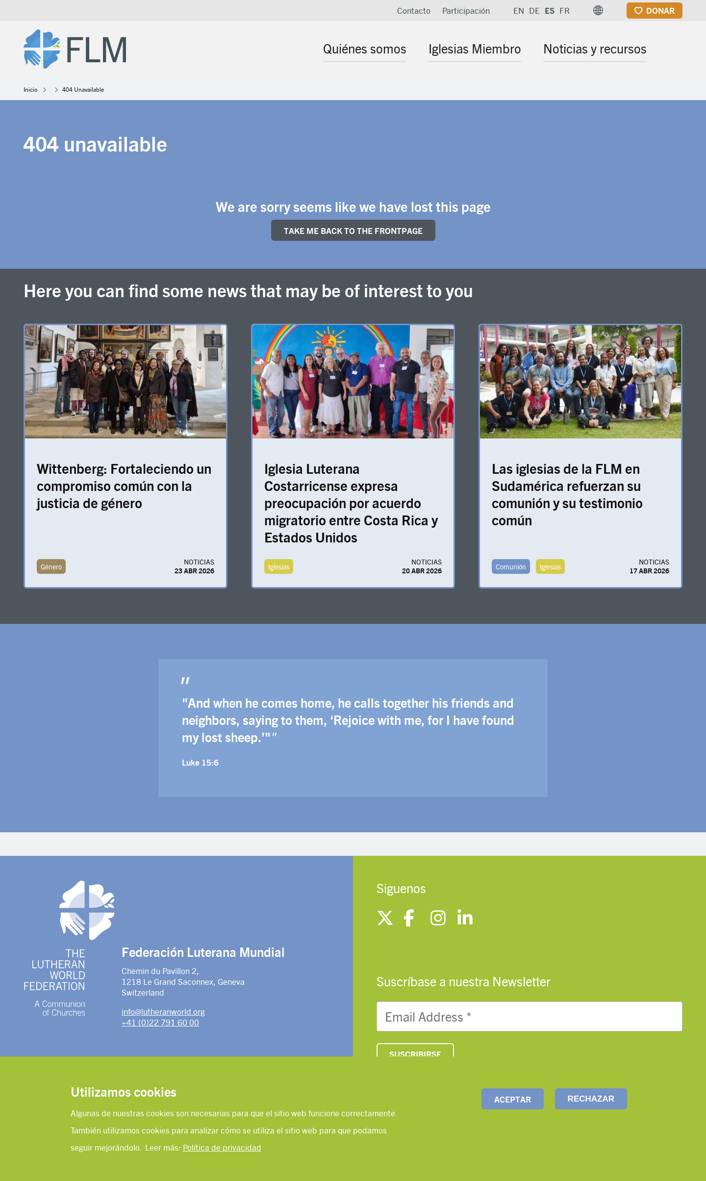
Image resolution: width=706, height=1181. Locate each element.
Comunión (511, 566)
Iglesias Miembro (475, 48)
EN (518, 10)
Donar (660, 10)
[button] (598, 10)
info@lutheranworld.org (163, 1011)
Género (51, 566)
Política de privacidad (222, 1147)
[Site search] (675, 49)
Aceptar (512, 1099)
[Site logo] (75, 47)
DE (534, 10)
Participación (466, 10)
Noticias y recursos (595, 48)
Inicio (30, 89)
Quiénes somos (364, 48)
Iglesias (278, 566)
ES (550, 10)
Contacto (413, 10)
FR (564, 10)
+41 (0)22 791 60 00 (160, 1022)
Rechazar (591, 1099)
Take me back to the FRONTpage (353, 230)
